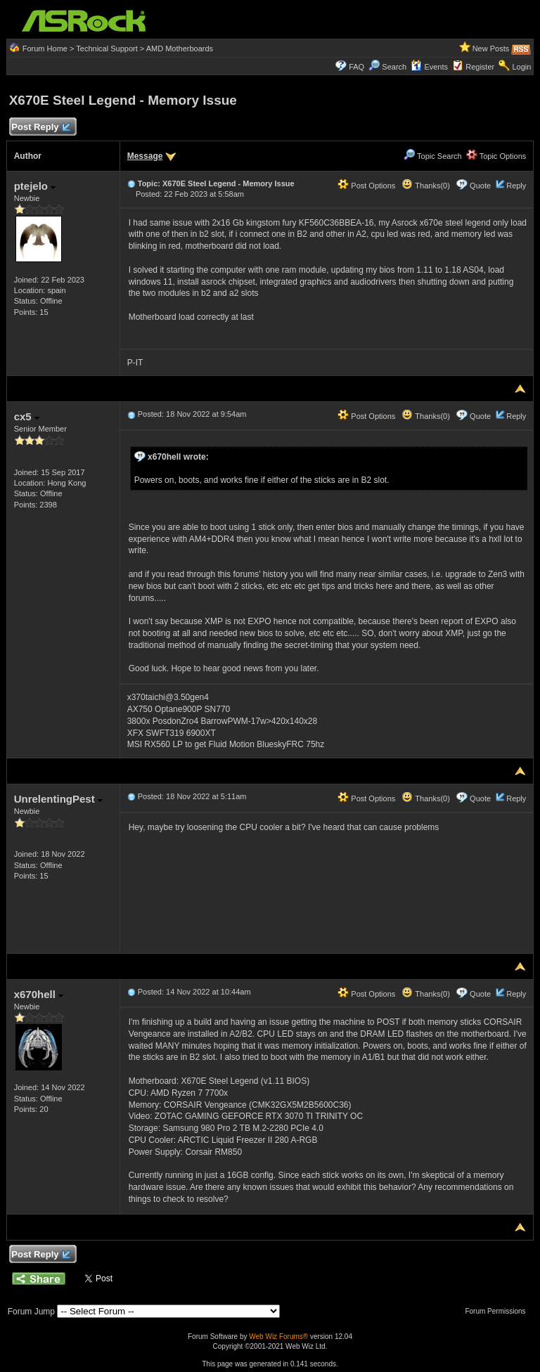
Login (521, 67)
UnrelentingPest (58, 799)
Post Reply (40, 128)
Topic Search (432, 156)
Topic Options (496, 156)
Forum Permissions (498, 1311)
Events (429, 67)
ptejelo (35, 186)
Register (479, 67)
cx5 (26, 416)
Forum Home (45, 48)
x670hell (38, 994)
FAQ (356, 67)
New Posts (491, 48)
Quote (480, 185)
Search (394, 67)
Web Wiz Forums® (278, 1336)
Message (145, 156)
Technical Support (106, 48)
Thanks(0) (425, 185)
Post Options (366, 185)
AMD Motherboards (179, 48)
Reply (516, 185)
